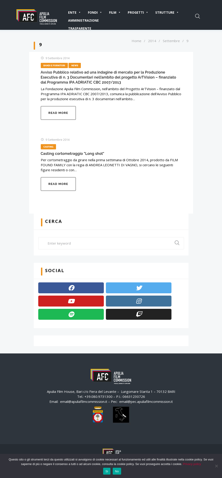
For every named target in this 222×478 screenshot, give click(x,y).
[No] (216, 466)
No (117, 471)
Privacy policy (192, 464)
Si (106, 471)
